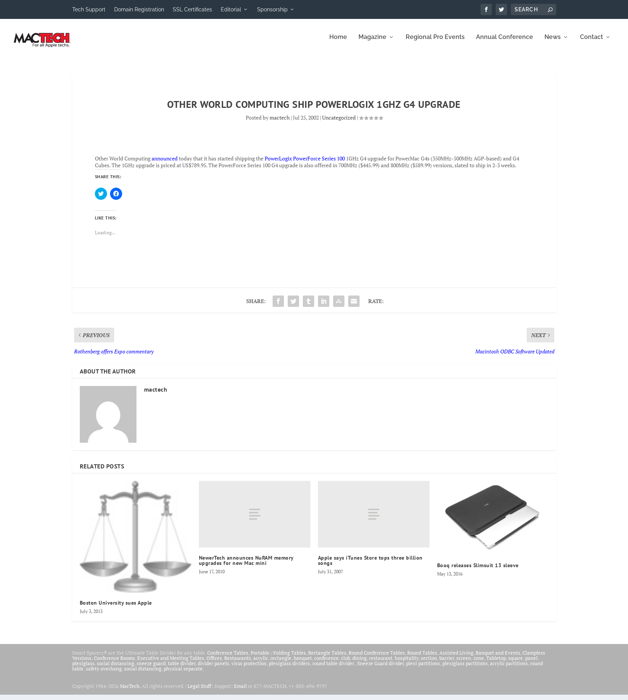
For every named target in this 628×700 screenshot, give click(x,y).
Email (240, 691)
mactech (280, 122)
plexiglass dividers (289, 668)
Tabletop (496, 663)
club (345, 663)
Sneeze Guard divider (380, 668)
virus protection (249, 668)
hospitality (407, 663)
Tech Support (88, 9)
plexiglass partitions (465, 668)
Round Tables (422, 658)
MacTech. (130, 691)
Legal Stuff (199, 691)
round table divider (333, 668)
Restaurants (237, 663)
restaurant (380, 663)
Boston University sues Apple (116, 608)
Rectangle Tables (327, 658)
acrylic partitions (509, 668)
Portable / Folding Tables (278, 658)
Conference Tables (227, 658)
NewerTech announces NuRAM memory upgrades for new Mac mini (246, 566)
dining (359, 663)
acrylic (260, 663)
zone (478, 663)
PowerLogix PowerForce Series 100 (305, 163)
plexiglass (83, 668)
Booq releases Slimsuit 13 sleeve (478, 570)
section (429, 663)
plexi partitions (423, 668)
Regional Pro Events (435, 42)
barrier (446, 663)
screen (463, 663)
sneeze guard (151, 668)
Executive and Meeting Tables (170, 663)
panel (531, 663)
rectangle (281, 663)
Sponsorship (272, 9)
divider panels (213, 668)
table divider (181, 668)
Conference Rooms (114, 663)
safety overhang (104, 673)
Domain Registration (139, 9)
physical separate (183, 673)
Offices (214, 663)
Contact (591, 42)
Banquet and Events (498, 658)
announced (165, 163)
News (552, 42)
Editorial (231, 9)
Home (338, 42)
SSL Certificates (192, 9)
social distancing (115, 668)
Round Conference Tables (377, 658)
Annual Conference (504, 42)
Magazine (372, 42)
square (515, 663)
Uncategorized (339, 122)
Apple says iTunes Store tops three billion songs (370, 566)
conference (326, 663)
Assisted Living (456, 658)
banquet (303, 663)
